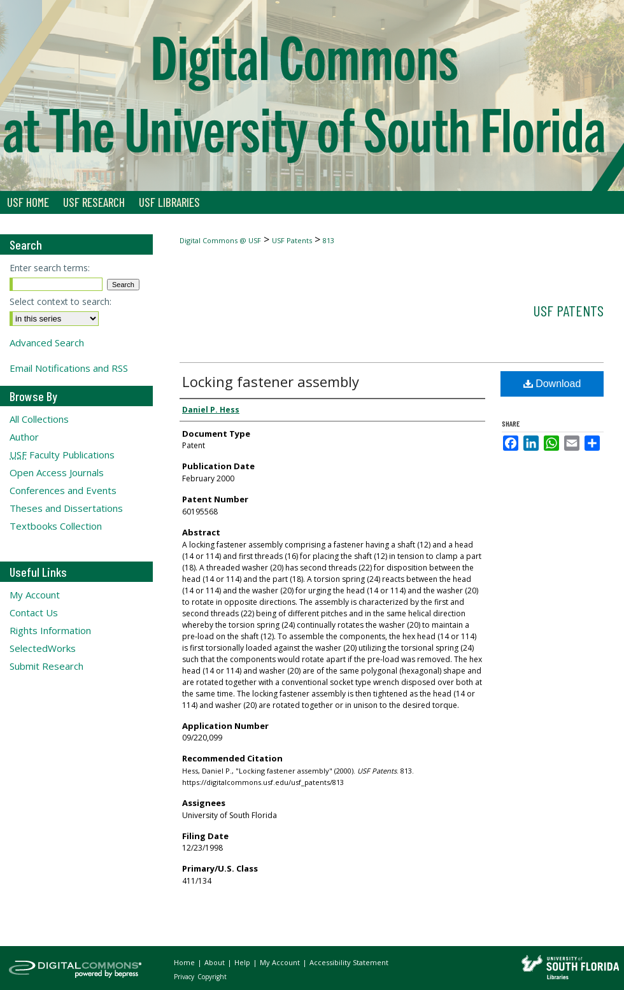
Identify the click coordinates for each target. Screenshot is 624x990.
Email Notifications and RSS (69, 368)
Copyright (212, 976)
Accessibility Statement (348, 962)
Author (24, 436)
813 (328, 240)
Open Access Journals (57, 472)
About (215, 962)
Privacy (185, 976)
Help (243, 962)
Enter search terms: (50, 268)
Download (552, 383)
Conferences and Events (63, 490)
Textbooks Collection (56, 526)
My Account (35, 594)
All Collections (39, 419)
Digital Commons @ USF (220, 240)
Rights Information (50, 630)
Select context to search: (60, 301)
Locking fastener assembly (270, 381)
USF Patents (292, 240)
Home (185, 962)
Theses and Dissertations (66, 508)
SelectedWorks (43, 648)
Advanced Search (47, 342)
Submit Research (46, 666)
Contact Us (34, 612)
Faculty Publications (62, 454)
